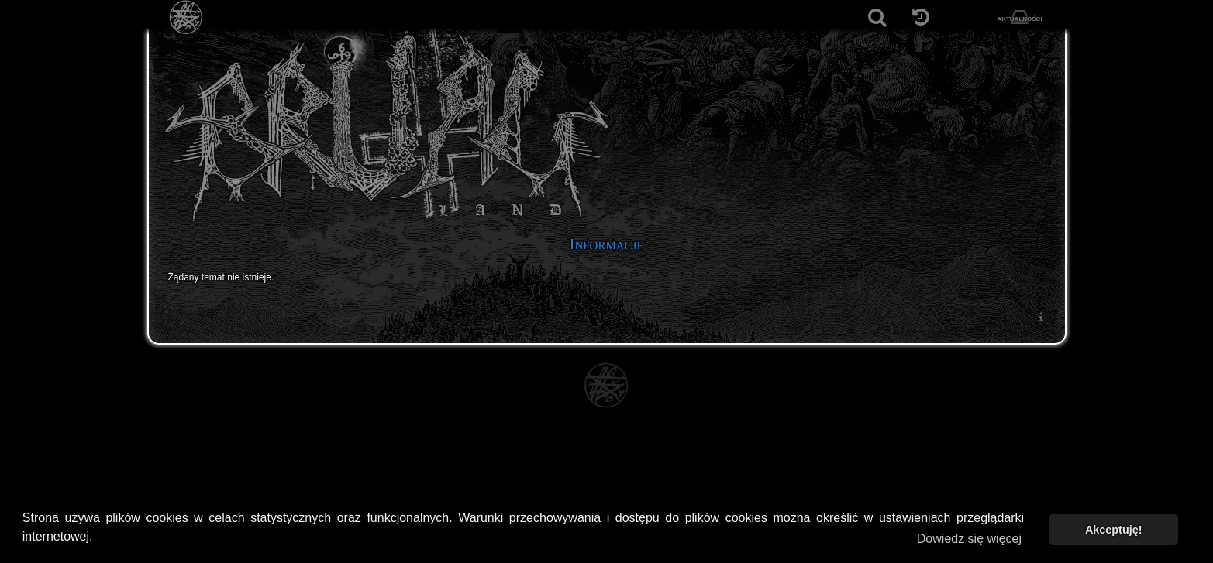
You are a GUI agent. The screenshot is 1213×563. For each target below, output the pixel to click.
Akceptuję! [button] (1113, 530)
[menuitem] (1041, 316)
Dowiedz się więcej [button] (969, 538)
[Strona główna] (186, 17)
